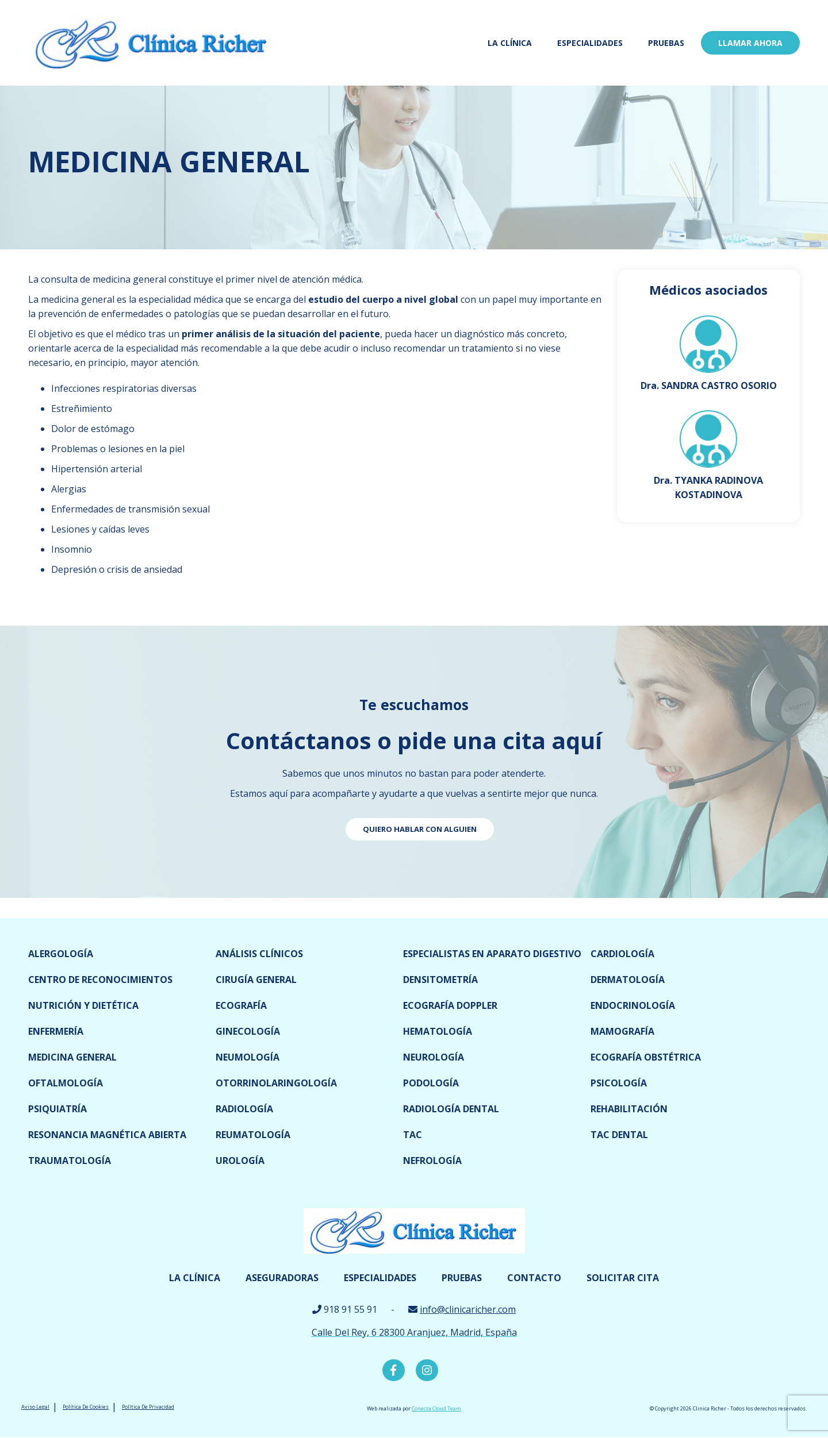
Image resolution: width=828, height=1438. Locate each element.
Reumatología (253, 1134)
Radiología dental (451, 1108)
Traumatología (69, 1160)
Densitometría (440, 979)
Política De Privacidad (148, 1408)
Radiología (244, 1108)
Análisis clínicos (259, 953)
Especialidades (590, 42)
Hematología (437, 1031)
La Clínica (510, 42)
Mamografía (622, 1031)
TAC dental (619, 1134)
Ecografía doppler (450, 1005)
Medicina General (72, 1057)
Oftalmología (65, 1083)
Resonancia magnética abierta (107, 1134)
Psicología (619, 1083)
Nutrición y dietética (83, 1005)
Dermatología (628, 979)
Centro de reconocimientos (100, 979)
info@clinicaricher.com (468, 1309)
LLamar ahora (750, 42)
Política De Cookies (86, 1408)
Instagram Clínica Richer (426, 1370)
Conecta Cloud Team (436, 1409)
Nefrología (432, 1160)
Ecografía (241, 1005)
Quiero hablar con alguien (420, 829)
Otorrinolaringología (276, 1083)
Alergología (60, 953)
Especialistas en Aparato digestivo (492, 953)
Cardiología (622, 953)
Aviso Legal (35, 1408)
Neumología (247, 1057)
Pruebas (666, 42)
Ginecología (248, 1031)
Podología (431, 1083)
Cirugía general (256, 979)
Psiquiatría (57, 1108)
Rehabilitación (629, 1108)
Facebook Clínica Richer (392, 1370)
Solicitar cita (622, 1277)
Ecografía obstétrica (646, 1057)
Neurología (433, 1057)
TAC (412, 1134)
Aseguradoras (282, 1277)
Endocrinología (633, 1005)
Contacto (534, 1277)
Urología (240, 1160)
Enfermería (55, 1031)
